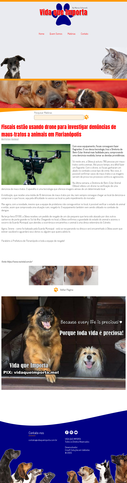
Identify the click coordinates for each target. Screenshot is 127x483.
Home (41, 33)
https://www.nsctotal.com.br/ (19, 261)
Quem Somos (56, 33)
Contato (84, 33)
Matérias (72, 33)
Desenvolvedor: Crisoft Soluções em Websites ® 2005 (77, 450)
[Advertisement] (63, 58)
